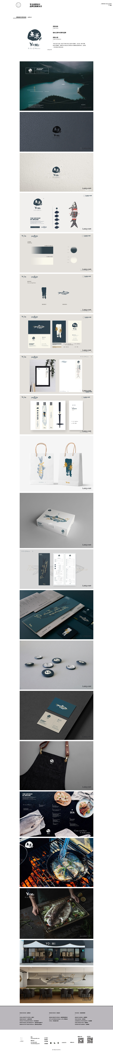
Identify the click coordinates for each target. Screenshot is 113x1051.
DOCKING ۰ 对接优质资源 (80, 1012)
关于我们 (46, 1038)
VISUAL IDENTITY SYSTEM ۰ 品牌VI (27, 1017)
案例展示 (46, 1039)
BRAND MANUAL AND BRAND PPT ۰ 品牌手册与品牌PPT (31, 1022)
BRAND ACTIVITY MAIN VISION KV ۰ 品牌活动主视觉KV (31, 1024)
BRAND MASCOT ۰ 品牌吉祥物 (26, 1019)
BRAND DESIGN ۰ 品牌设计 (25, 1012)
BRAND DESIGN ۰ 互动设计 (54, 1012)
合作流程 (46, 1041)
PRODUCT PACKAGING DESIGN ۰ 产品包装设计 (29, 1020)
